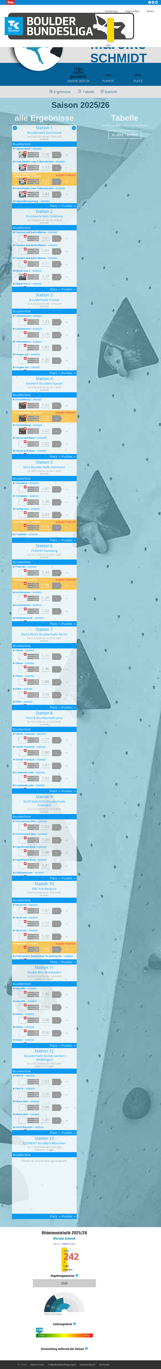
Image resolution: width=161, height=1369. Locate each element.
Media (150, 11)
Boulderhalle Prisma (44, 300)
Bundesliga (111, 11)
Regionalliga (132, 11)
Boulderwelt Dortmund (44, 132)
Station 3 (44, 295)
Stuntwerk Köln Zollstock (44, 216)
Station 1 (44, 127)
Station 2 (44, 211)
